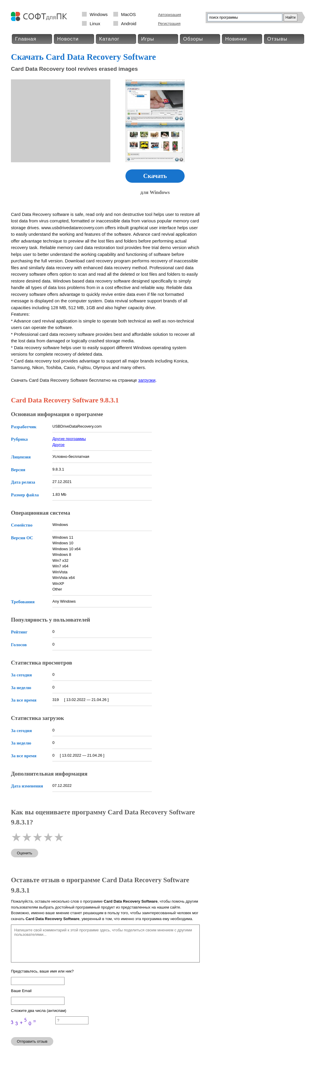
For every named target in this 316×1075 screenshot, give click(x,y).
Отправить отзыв (32, 1041)
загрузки (146, 380)
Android (128, 23)
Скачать (155, 175)
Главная (25, 39)
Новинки (236, 39)
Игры (147, 39)
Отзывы (277, 39)
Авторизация (169, 14)
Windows (99, 14)
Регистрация (169, 23)
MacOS (128, 14)
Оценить (24, 853)
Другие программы (69, 439)
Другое (58, 444)
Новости (68, 39)
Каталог (109, 39)
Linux (95, 23)
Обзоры (193, 39)
